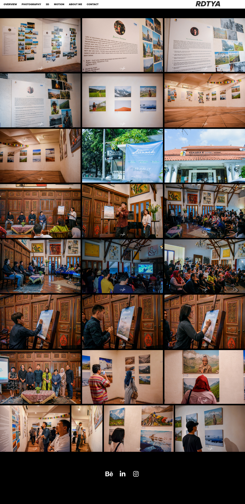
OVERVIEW (10, 4)
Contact (93, 4)
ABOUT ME (75, 4)
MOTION (59, 4)
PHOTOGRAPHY (31, 4)
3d (47, 4)
